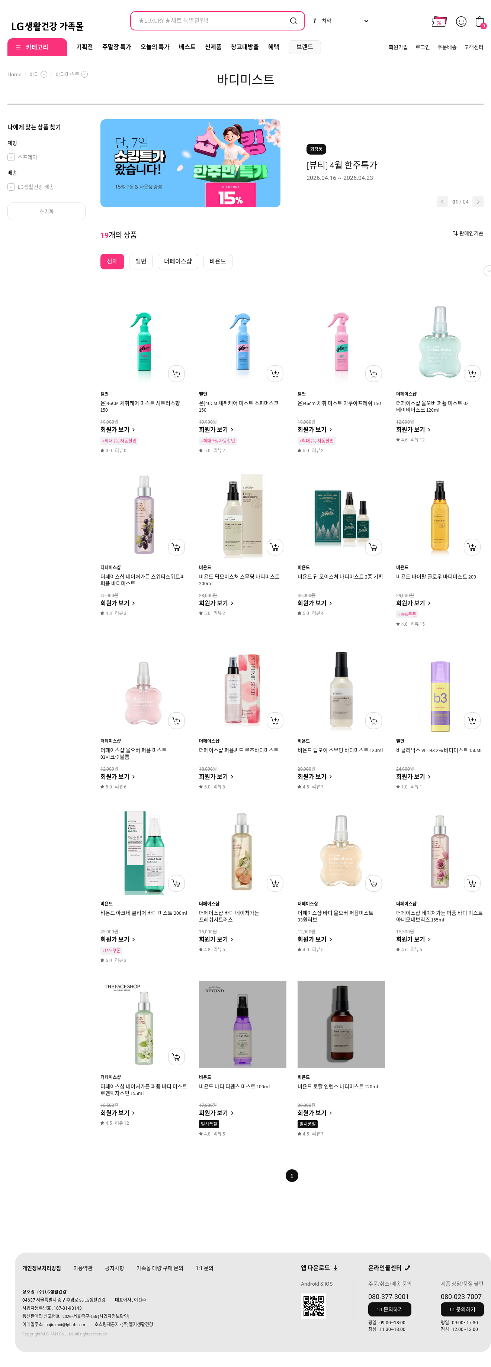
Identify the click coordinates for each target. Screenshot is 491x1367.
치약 (321, 20)
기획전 (84, 47)
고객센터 (474, 47)
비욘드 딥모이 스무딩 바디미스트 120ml (340, 750)
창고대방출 (245, 47)
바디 (34, 74)
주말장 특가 (116, 47)
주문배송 (447, 47)
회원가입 (398, 47)
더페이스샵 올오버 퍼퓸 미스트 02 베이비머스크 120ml (432, 406)
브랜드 (304, 47)
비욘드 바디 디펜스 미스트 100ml (234, 1086)
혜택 (273, 47)
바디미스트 (67, 74)
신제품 (213, 47)
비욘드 (205, 567)
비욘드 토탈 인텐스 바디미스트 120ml (338, 1086)
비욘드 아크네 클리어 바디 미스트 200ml (143, 913)
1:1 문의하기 (390, 1309)
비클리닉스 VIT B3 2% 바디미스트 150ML (439, 750)
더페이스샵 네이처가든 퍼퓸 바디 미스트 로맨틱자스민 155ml (143, 1089)
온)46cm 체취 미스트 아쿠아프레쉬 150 (339, 403)
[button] (442, 201)
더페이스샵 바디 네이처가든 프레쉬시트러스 (229, 916)
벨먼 (104, 394)
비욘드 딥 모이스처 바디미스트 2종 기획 (340, 576)
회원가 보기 (114, 430)
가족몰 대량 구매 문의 (160, 1268)
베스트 (187, 47)
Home (14, 74)
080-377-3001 (388, 1296)
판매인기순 (471, 233)
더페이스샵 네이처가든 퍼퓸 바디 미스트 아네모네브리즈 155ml (439, 916)
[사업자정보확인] (113, 1316)
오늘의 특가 (155, 47)
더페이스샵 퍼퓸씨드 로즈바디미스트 (239, 750)
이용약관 (83, 1268)
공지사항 (114, 1268)
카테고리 (37, 47)
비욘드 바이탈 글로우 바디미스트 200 (436, 576)
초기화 (46, 211)
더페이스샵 (406, 394)
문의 (205, 1268)
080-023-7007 (461, 1296)
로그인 (422, 47)
